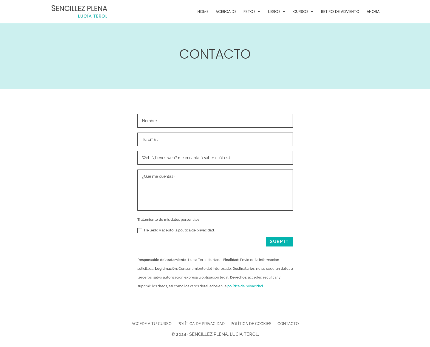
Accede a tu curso (151, 324)
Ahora (373, 12)
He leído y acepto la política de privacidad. (176, 230)
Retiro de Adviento (340, 12)
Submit (279, 241)
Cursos (301, 12)
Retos (250, 12)
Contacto (288, 324)
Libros (274, 12)
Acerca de (226, 12)
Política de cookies (251, 324)
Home (202, 12)
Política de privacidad (201, 324)
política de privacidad (245, 286)
